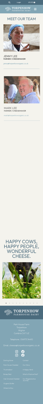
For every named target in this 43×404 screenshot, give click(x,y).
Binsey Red (7, 374)
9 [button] (33, 303)
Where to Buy (8, 388)
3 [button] (13, 303)
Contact (25, 360)
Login (19, 2)
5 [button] (20, 303)
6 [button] (23, 303)
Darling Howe (8, 360)
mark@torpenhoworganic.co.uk (17, 115)
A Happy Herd (28, 370)
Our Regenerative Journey (29, 380)
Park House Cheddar (10, 365)
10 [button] (37, 303)
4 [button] (16, 303)
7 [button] (27, 303)
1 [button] (6, 303)
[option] (21, 280)
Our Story (26, 365)
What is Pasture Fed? (30, 374)
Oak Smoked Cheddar (11, 379)
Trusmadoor (7, 370)
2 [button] (9, 303)
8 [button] (30, 303)
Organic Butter (8, 383)
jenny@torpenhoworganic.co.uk (15, 63)
